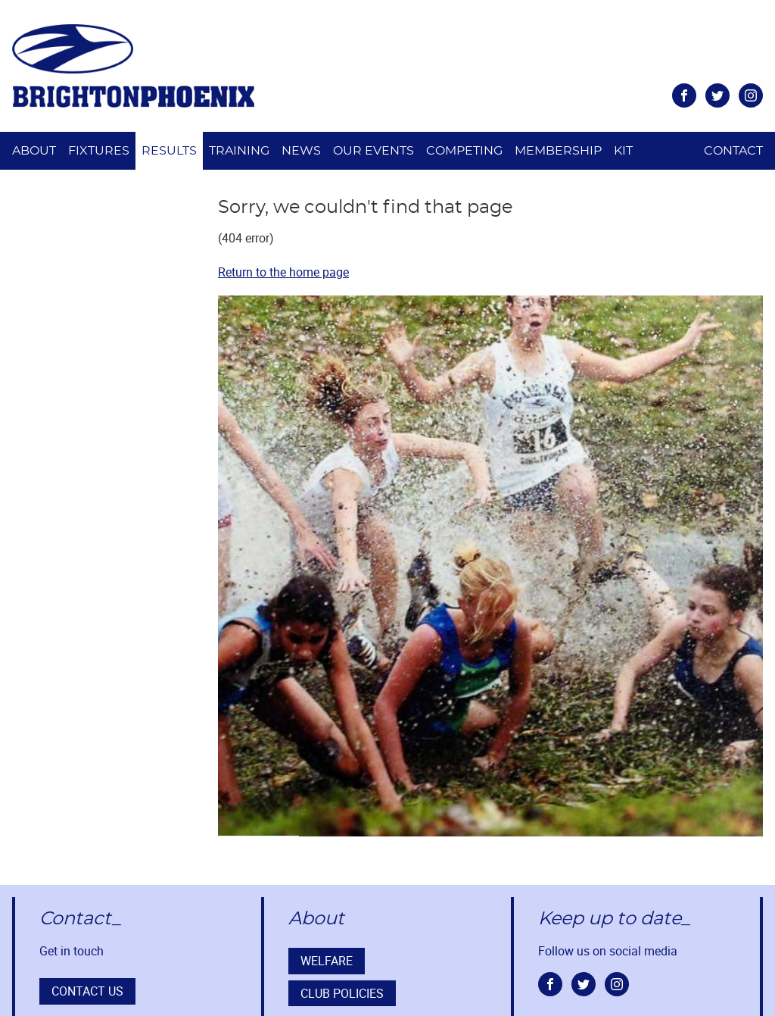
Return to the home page (283, 272)
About (34, 151)
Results (169, 151)
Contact (733, 151)
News (301, 151)
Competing (464, 151)
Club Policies (342, 993)
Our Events (373, 151)
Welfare (326, 960)
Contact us (87, 991)
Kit (623, 151)
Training (239, 151)
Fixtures (98, 151)
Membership (558, 151)
